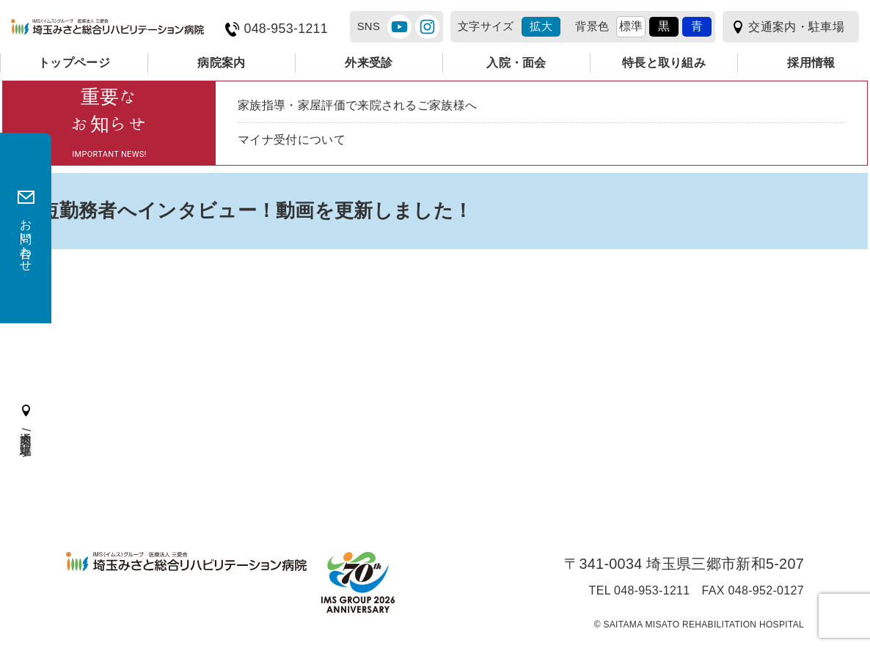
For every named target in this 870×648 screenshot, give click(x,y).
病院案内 (221, 62)
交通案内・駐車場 (796, 27)
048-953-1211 (286, 29)
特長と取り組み (664, 62)
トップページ (74, 62)
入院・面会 (516, 62)
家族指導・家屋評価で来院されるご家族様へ (357, 105)
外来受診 (368, 62)
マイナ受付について (292, 139)
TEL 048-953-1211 (639, 591)
